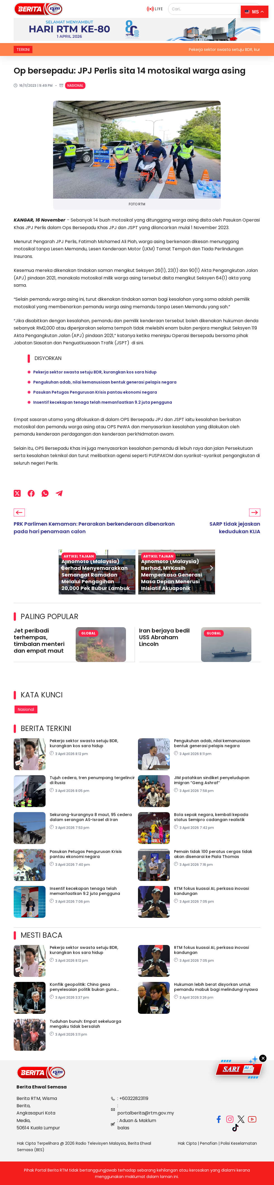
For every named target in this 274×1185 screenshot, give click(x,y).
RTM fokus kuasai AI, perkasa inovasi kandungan (211, 890)
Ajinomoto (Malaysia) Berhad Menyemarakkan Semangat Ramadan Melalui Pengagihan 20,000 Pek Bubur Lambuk (95, 575)
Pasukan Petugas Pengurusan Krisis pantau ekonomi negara (95, 392)
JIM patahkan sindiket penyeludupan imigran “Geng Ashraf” (211, 780)
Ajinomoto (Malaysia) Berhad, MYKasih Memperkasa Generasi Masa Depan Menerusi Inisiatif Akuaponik (171, 575)
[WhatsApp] (45, 493)
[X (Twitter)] (17, 493)
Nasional (75, 85)
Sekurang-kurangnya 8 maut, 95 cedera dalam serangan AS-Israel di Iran (91, 817)
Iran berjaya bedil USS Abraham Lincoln (164, 637)
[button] (62, 567)
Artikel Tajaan (158, 556)
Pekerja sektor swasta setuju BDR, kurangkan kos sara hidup (95, 372)
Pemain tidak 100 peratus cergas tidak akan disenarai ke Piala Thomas (213, 853)
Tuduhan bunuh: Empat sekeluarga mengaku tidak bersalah (85, 1023)
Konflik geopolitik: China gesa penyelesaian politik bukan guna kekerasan (83, 986)
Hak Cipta (187, 1143)
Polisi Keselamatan (239, 1143)
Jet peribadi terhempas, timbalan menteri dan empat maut (39, 641)
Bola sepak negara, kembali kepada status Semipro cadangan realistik (211, 817)
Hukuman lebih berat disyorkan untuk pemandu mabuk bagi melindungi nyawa (216, 986)
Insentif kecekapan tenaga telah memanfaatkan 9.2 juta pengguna (102, 402)
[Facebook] (31, 493)
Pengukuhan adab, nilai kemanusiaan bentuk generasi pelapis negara (105, 382)
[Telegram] (59, 493)
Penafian (208, 1143)
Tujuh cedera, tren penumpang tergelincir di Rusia (92, 780)
